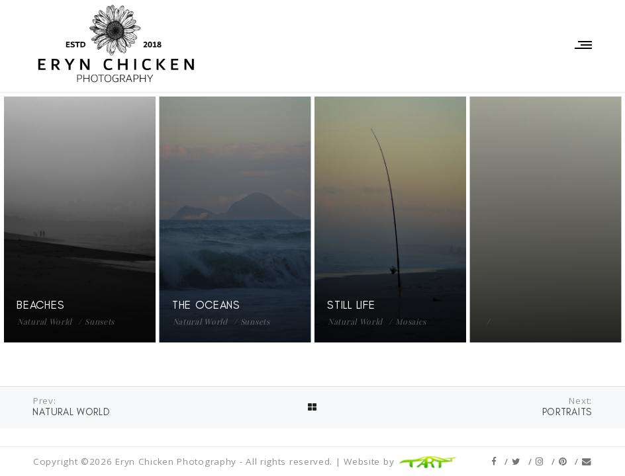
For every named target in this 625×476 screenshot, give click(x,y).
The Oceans (206, 304)
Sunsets (100, 321)
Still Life (351, 304)
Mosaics (410, 321)
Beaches (40, 304)
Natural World (44, 321)
